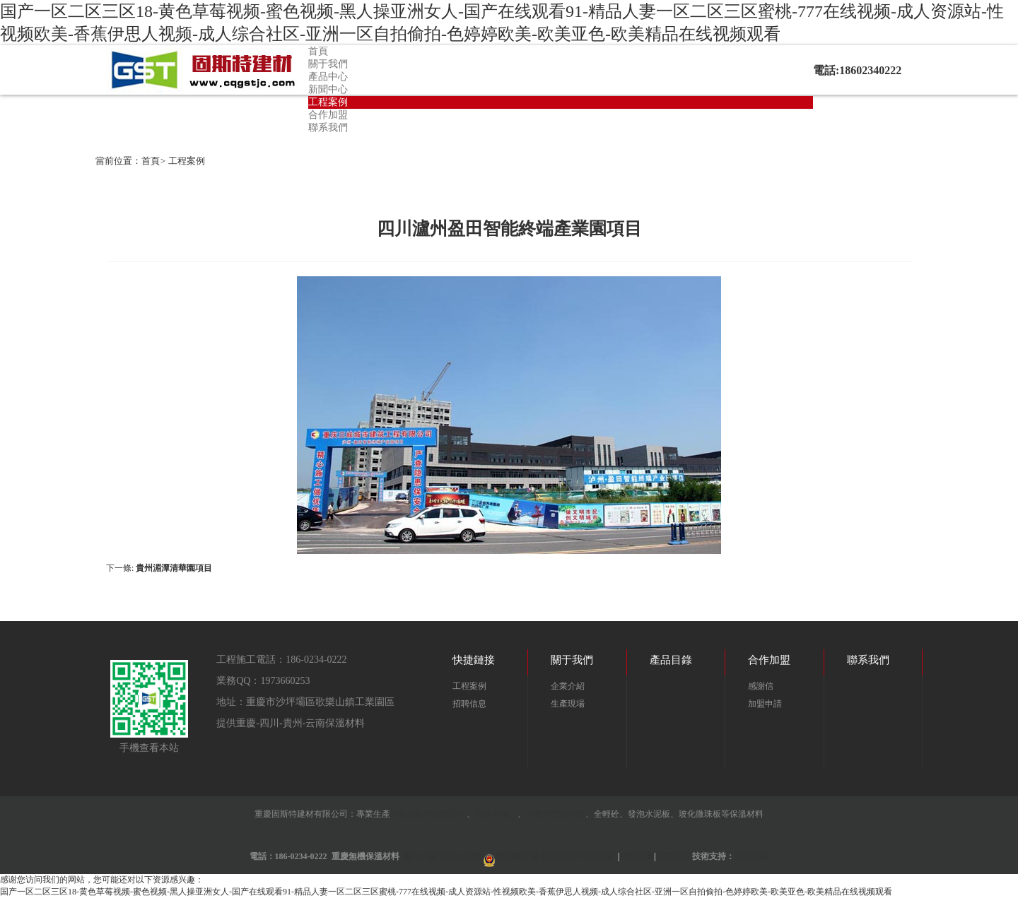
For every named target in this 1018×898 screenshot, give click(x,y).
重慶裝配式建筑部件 (428, 814)
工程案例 (328, 102)
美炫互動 (751, 856)
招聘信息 (469, 704)
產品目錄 (671, 660)
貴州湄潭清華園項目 (174, 568)
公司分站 (673, 856)
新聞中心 (328, 89)
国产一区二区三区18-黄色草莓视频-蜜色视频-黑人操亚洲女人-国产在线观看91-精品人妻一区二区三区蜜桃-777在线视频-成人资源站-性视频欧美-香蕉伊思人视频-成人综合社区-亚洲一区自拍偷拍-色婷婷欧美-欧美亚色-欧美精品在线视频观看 (446, 892)
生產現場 (568, 704)
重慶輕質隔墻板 (555, 814)
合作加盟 (328, 115)
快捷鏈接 (473, 660)
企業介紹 (568, 686)
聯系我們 (328, 127)
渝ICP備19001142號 (442, 856)
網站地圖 (637, 856)
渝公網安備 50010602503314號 (555, 856)
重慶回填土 (496, 814)
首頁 (318, 51)
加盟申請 (765, 704)
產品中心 (328, 76)
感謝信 (760, 686)
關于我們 (328, 64)
